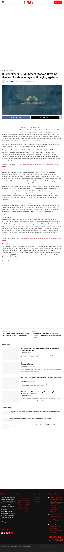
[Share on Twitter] (45, 117)
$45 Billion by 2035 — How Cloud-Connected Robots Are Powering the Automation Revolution (56, 508)
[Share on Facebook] (16, 117)
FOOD (19, 505)
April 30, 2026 (31, 352)
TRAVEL (27, 500)
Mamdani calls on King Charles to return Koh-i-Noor (56, 499)
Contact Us (47, 546)
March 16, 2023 (20, 81)
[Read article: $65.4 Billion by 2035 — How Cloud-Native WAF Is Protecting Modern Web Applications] (10, 383)
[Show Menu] (3, 2)
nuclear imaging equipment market (33, 130)
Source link (5, 261)
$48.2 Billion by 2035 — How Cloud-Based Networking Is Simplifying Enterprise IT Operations (56, 528)
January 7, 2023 (13, 427)
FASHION (20, 502)
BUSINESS (20, 498)
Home (3, 70)
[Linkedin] (7, 533)
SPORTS (27, 498)
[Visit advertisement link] (32, 38)
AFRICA (27, 502)
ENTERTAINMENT (22, 500)
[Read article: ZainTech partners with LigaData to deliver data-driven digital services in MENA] (5, 420)
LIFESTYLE (20, 509)
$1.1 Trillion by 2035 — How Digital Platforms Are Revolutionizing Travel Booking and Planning (56, 518)
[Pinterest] (9, 533)
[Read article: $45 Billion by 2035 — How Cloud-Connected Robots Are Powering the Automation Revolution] (10, 354)
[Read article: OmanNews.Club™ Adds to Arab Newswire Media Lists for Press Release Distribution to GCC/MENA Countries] (5, 413)
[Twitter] (4, 533)
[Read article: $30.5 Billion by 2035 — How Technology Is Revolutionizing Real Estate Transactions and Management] (10, 397)
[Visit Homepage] (28, 2)
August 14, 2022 (13, 415)
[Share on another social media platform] (60, 117)
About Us (41, 546)
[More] (12, 533)
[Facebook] (2, 533)
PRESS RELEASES (10, 70)
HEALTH (20, 507)
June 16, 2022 (13, 420)
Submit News (58, 2)
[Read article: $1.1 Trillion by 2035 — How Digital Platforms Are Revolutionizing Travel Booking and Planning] (10, 369)
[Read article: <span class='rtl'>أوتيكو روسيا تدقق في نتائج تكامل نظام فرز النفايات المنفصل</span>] (5, 426)
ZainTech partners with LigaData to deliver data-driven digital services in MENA (30, 418)
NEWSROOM (10, 81)
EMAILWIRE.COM (25, 128)
